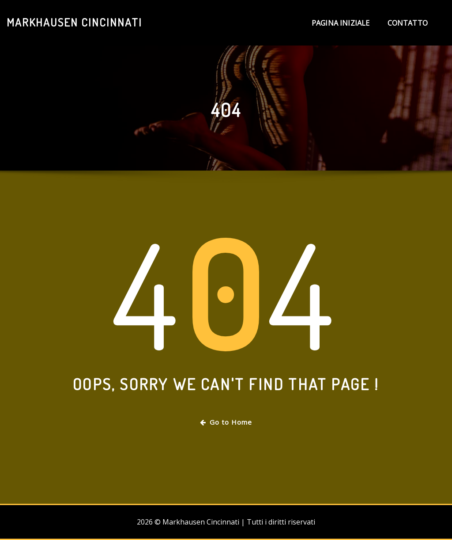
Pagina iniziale (341, 23)
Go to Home (226, 422)
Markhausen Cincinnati (74, 22)
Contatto (408, 23)
